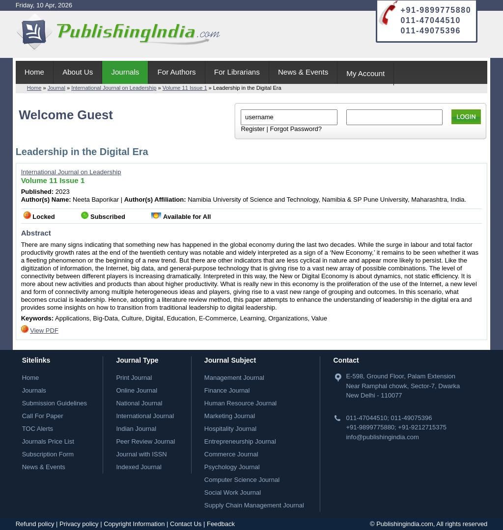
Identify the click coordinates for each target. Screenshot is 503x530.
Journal (56, 88)
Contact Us (185, 524)
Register (252, 128)
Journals (125, 72)
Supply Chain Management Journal (254, 505)
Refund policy (35, 524)
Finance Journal (227, 390)
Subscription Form (48, 454)
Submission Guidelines (54, 403)
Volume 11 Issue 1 (185, 88)
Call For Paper (42, 416)
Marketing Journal (229, 416)
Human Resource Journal (240, 403)
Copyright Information (134, 524)
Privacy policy (78, 524)
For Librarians (237, 72)
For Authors (177, 72)
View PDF (44, 330)
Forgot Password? (296, 128)
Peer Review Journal (145, 441)
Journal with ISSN (141, 454)
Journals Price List (48, 441)
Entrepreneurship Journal (240, 441)
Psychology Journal (232, 467)
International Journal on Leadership (113, 88)
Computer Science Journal (241, 479)
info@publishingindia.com (382, 437)
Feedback (221, 524)
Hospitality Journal (230, 428)
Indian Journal (136, 428)
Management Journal (234, 377)
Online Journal (136, 390)
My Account (365, 73)
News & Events (303, 72)
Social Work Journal (232, 492)
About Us (77, 72)
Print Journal (134, 377)
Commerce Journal (231, 454)
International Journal (145, 416)
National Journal (139, 403)
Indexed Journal (139, 467)
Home (34, 72)
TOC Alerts (37, 428)
